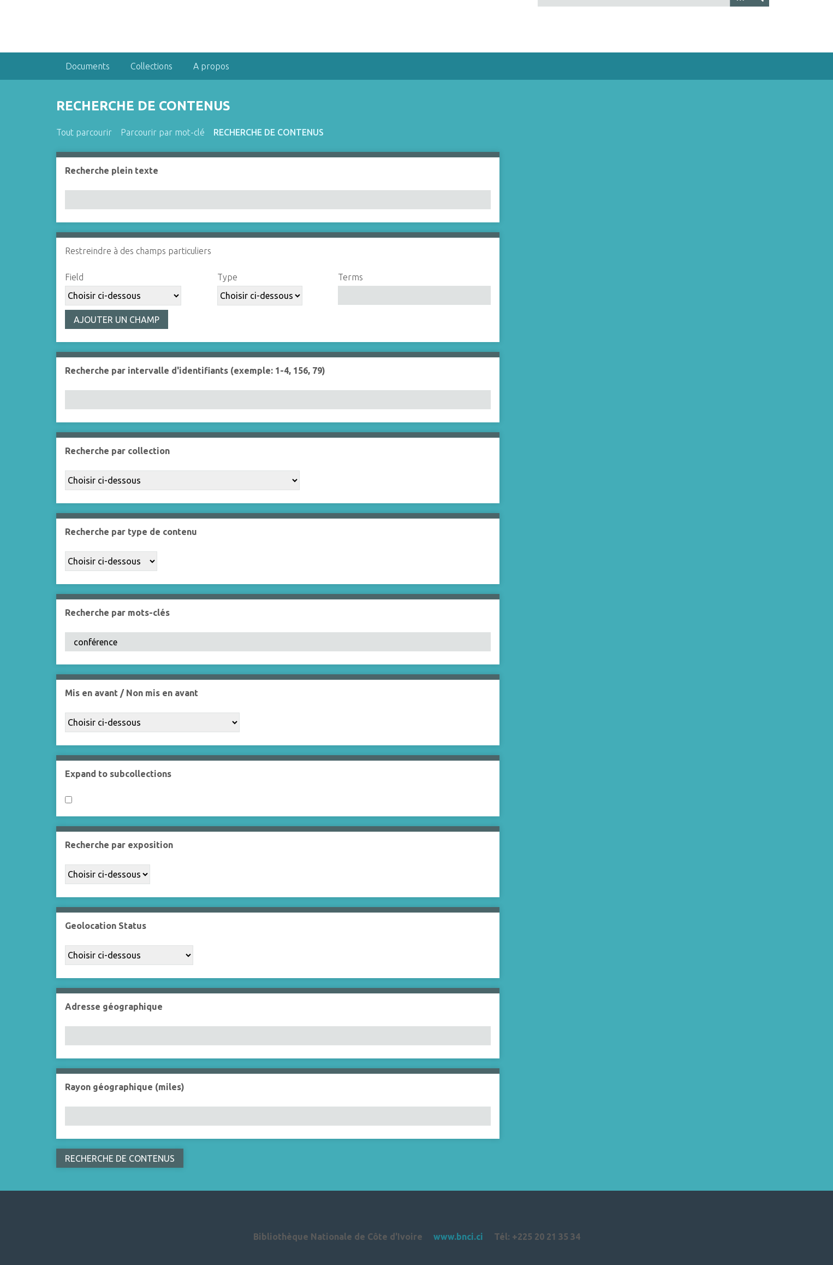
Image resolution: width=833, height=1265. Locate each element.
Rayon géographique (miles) (125, 1087)
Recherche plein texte (111, 170)
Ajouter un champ (116, 320)
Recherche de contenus (268, 132)
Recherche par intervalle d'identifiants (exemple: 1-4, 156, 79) (195, 370)
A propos (211, 66)
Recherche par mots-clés (117, 612)
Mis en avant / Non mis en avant (131, 693)
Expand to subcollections (118, 774)
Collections (151, 66)
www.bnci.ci (458, 1237)
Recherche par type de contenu (131, 532)
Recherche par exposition (119, 845)
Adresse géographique (114, 1006)
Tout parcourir (84, 132)
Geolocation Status (105, 926)
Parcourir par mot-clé (163, 132)
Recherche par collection (117, 451)
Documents (88, 66)
